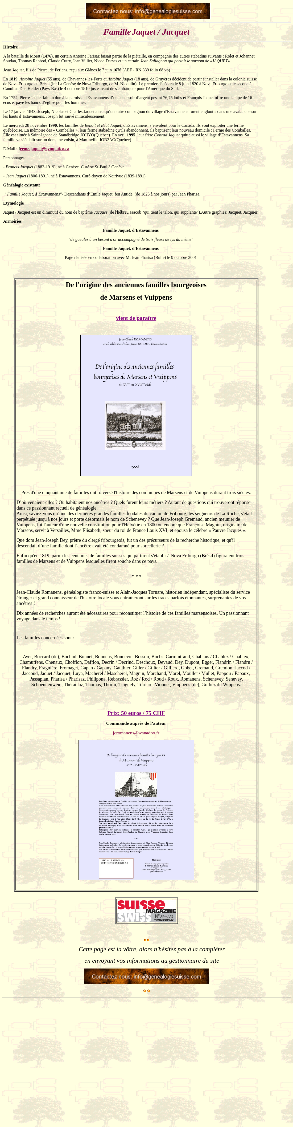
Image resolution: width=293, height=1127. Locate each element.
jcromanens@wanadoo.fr (136, 732)
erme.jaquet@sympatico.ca (44, 149)
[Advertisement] (276, 388)
